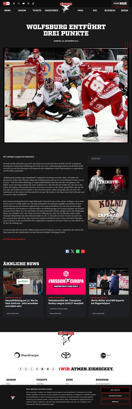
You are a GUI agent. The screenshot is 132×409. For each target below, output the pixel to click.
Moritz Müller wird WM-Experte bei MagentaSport (107, 302)
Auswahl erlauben (115, 388)
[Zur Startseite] (66, 8)
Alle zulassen (115, 382)
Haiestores (51, 10)
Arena (124, 10)
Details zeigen (106, 405)
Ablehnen (115, 394)
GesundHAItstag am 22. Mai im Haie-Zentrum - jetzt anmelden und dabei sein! (21, 303)
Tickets (37, 10)
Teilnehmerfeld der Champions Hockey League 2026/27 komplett (65, 302)
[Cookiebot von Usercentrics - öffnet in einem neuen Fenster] (13, 405)
